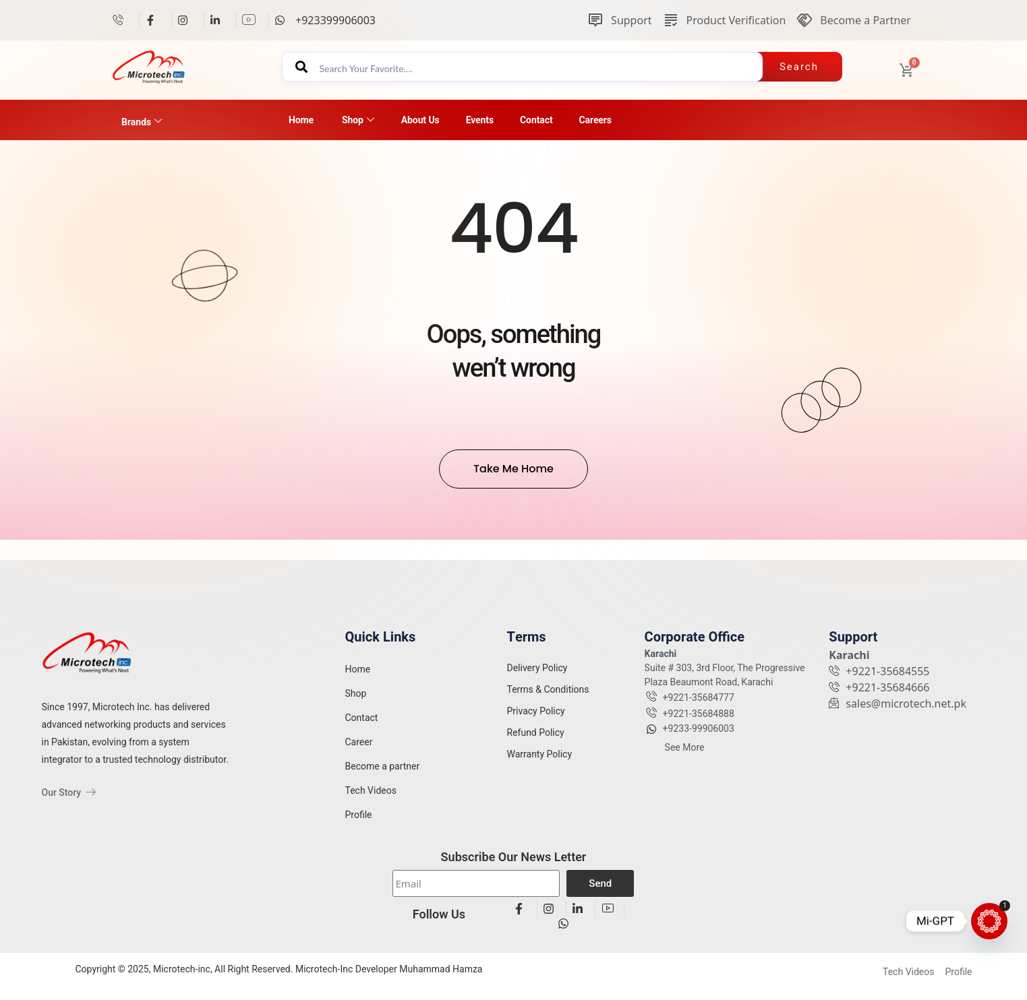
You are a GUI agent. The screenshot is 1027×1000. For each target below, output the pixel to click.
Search (799, 67)
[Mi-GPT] (989, 921)
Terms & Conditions (548, 699)
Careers (595, 120)
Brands (141, 122)
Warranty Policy (540, 764)
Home (301, 120)
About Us (420, 120)
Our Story (69, 792)
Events (480, 120)
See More (685, 757)
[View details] (123, 20)
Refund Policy (535, 742)
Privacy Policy (536, 721)
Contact (536, 120)
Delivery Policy (537, 678)
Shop (358, 120)
